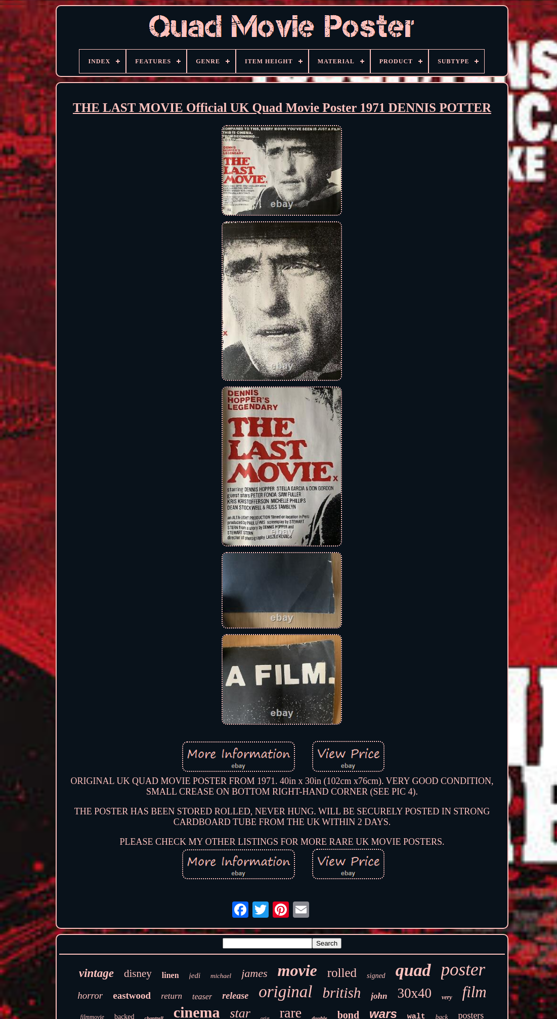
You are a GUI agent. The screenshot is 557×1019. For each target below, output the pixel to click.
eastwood (132, 995)
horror (90, 995)
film (474, 992)
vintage (96, 973)
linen (170, 975)
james (254, 973)
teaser (202, 996)
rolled (342, 972)
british (341, 993)
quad (413, 970)
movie (297, 970)
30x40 (414, 993)
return (171, 996)
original (285, 992)
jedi (195, 975)
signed (376, 975)
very (447, 997)
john (379, 996)
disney (138, 973)
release (235, 996)
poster (463, 969)
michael (220, 975)
